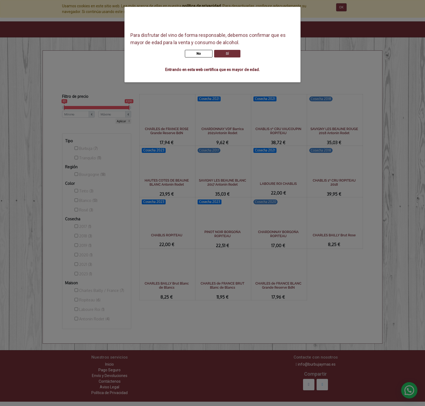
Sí (227, 54)
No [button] (199, 54)
